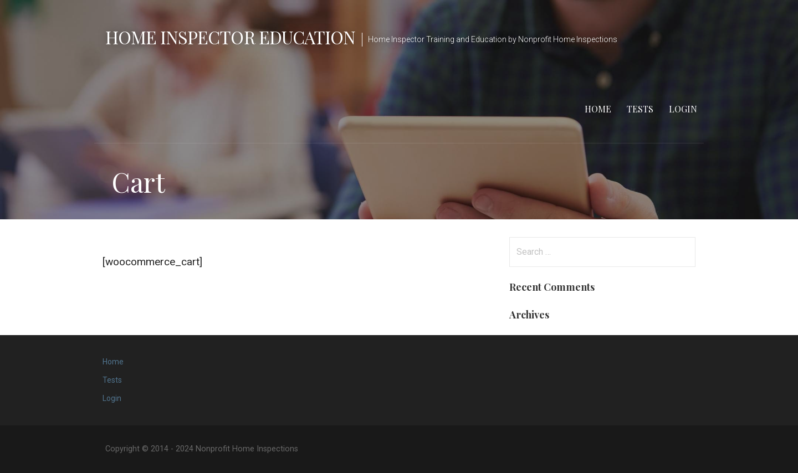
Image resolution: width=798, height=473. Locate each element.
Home (598, 109)
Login (683, 109)
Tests (640, 109)
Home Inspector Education (230, 37)
